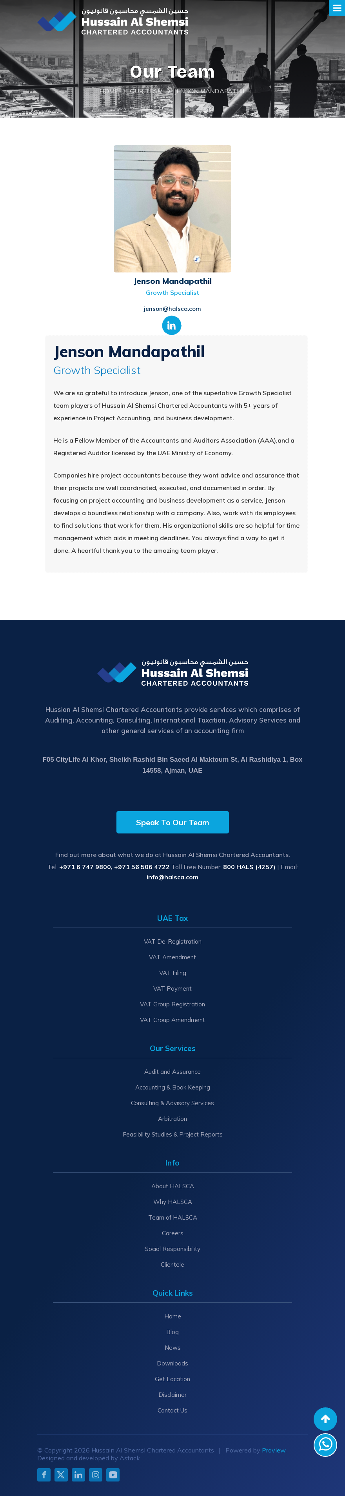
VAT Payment (172, 988)
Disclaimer (172, 1394)
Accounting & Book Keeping (172, 1087)
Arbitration (172, 1118)
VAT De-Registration (173, 941)
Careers (172, 1233)
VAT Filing (172, 973)
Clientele (172, 1264)
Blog (172, 1332)
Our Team (146, 91)
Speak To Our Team (172, 822)
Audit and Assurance (172, 1071)
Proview (273, 1450)
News (173, 1347)
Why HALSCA (172, 1202)
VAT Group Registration (172, 1004)
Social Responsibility (172, 1249)
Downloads (172, 1363)
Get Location (172, 1379)
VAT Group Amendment (172, 1020)
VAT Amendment (172, 957)
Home (109, 91)
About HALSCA (172, 1186)
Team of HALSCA (172, 1217)
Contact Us (172, 1410)
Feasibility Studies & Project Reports (173, 1134)
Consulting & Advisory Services (172, 1103)
